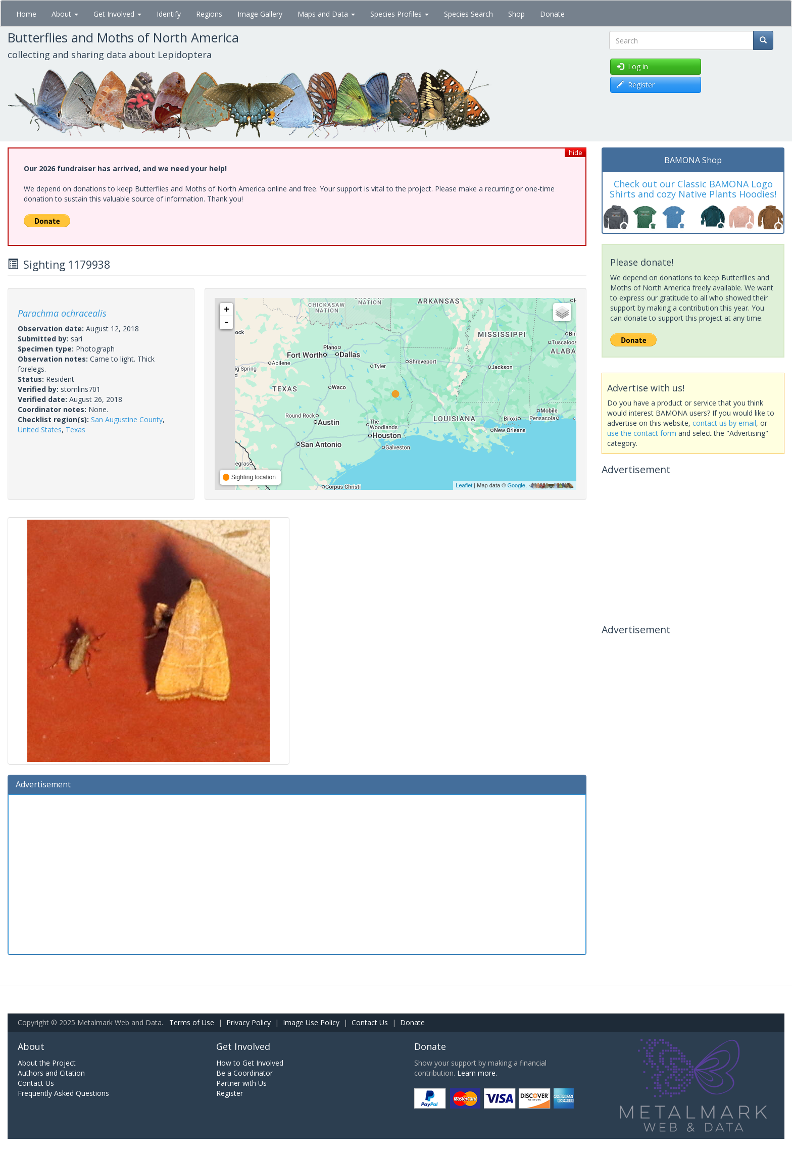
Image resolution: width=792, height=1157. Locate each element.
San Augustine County (127, 419)
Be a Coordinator (244, 1073)
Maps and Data (326, 14)
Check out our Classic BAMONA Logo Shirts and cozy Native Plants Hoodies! (693, 189)
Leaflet (464, 485)
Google (516, 485)
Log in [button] (632, 66)
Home (26, 14)
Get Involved (117, 14)
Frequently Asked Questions (63, 1093)
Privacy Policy (248, 1022)
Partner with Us (241, 1083)
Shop (516, 14)
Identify (169, 14)
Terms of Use (191, 1022)
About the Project (47, 1063)
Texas (75, 429)
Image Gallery (259, 14)
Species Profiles (399, 14)
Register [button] (636, 84)
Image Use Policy (311, 1022)
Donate (552, 14)
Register (229, 1093)
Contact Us (370, 1022)
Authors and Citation (51, 1073)
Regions (209, 14)
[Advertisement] (297, 873)
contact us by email (724, 423)
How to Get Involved (249, 1063)
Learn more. (477, 1073)
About (65, 14)
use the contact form (641, 433)
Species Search (468, 14)
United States (40, 429)
